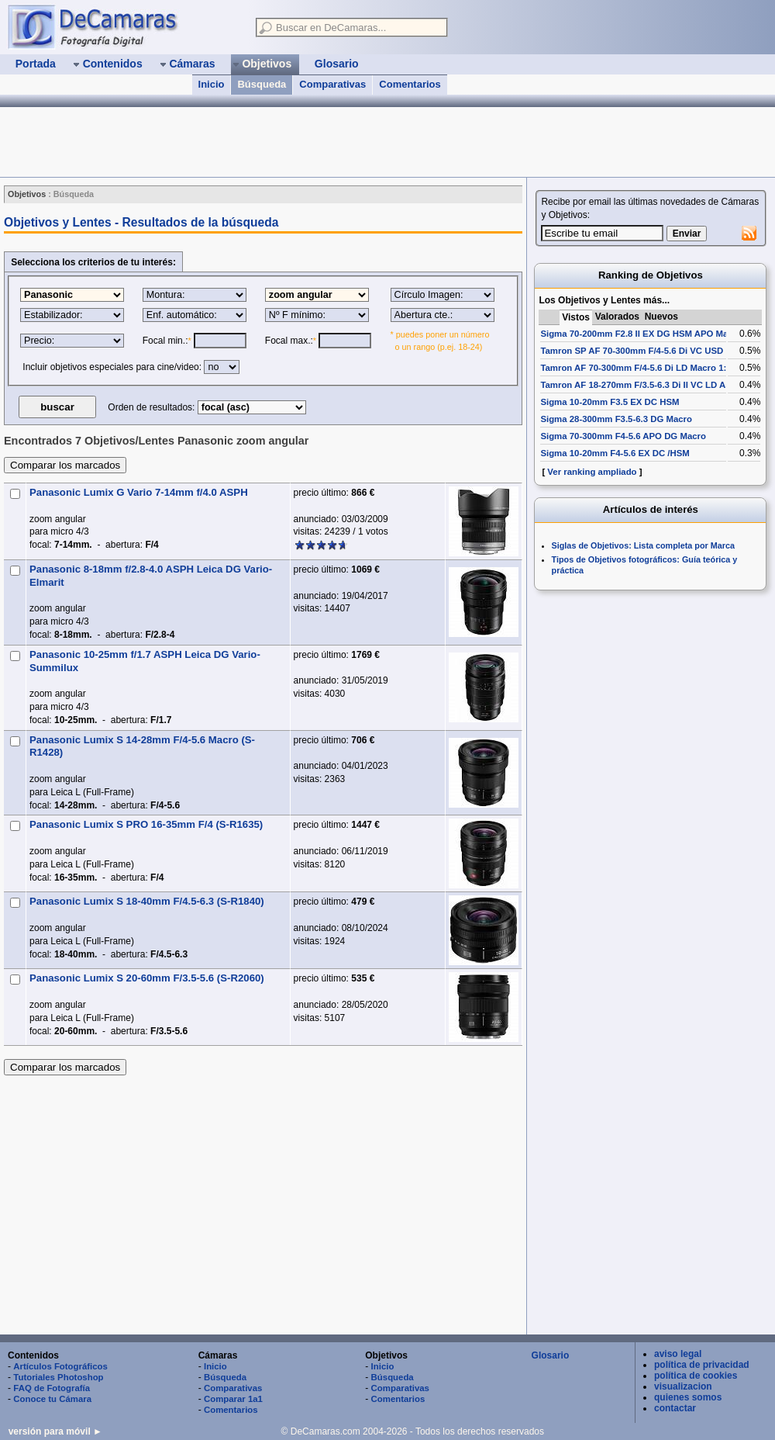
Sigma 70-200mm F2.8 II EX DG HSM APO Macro (641, 333)
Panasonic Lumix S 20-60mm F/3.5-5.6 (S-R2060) (146, 978)
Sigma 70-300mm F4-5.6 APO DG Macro (623, 436)
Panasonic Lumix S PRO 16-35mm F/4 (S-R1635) (146, 824)
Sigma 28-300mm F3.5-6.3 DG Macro (616, 419)
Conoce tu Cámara (52, 1399)
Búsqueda (261, 84)
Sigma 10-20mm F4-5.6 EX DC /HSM (614, 453)
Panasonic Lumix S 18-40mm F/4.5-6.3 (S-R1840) (146, 901)
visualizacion (683, 1386)
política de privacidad (701, 1364)
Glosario (551, 1355)
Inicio (211, 84)
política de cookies (695, 1375)
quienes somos (688, 1397)
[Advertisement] (282, 142)
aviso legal (677, 1353)
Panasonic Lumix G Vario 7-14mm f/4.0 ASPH (138, 492)
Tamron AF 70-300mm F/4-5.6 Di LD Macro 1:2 (635, 367)
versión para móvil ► (55, 1431)
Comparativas (332, 84)
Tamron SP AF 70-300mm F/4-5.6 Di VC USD (631, 350)
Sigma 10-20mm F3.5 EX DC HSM (609, 402)
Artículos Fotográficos (60, 1366)
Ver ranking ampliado (591, 471)
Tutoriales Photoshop (58, 1377)
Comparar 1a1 (233, 1399)
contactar (675, 1408)
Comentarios (409, 84)
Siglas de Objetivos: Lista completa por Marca (643, 545)
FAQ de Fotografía (51, 1388)
